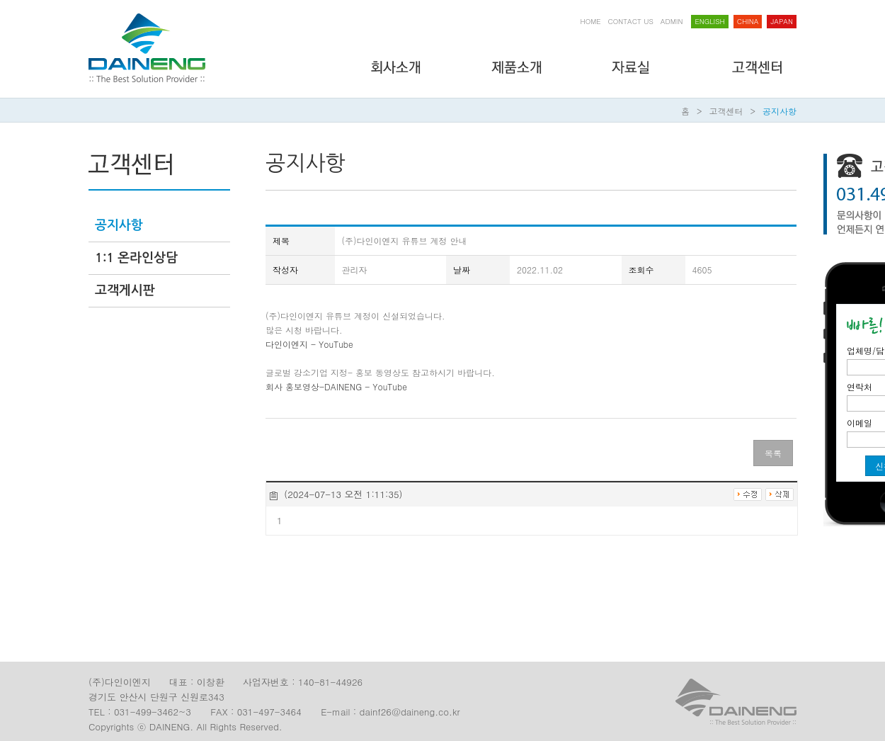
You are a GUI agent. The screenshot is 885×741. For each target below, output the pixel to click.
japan (781, 21)
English (709, 21)
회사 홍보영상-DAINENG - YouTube (336, 386)
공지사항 (779, 111)
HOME (591, 21)
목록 (773, 453)
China (748, 21)
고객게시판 (125, 290)
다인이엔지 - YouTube (309, 344)
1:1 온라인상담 (136, 257)
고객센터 (726, 111)
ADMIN (672, 21)
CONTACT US (630, 21)
